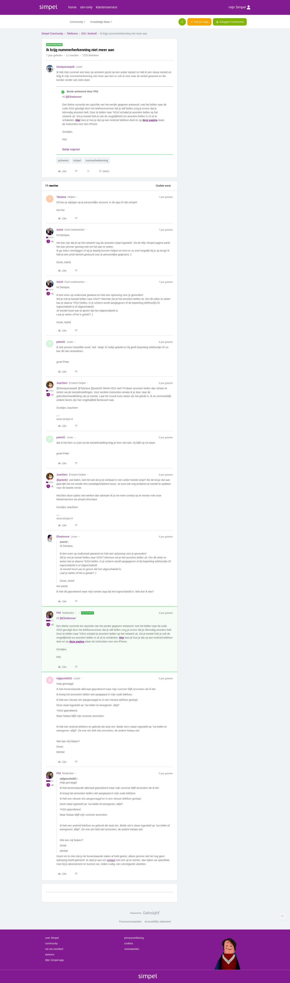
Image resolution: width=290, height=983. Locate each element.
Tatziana (61, 196)
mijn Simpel (239, 7)
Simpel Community (52, 33)
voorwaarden (131, 948)
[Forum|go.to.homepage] (53, 22)
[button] (199, 22)
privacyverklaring (134, 937)
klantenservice (106, 7)
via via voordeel (54, 948)
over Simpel (52, 937)
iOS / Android (89, 33)
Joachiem (62, 382)
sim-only (86, 7)
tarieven (49, 954)
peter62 (60, 341)
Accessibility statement (158, 921)
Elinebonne (62, 536)
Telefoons (72, 33)
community (51, 943)
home (72, 7)
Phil (58, 612)
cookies (128, 943)
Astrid (59, 229)
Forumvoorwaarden (130, 921)
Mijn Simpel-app (54, 960)
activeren (63, 160)
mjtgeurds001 (64, 678)
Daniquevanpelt (65, 66)
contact (111, 860)
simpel (77, 160)
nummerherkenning (97, 160)
